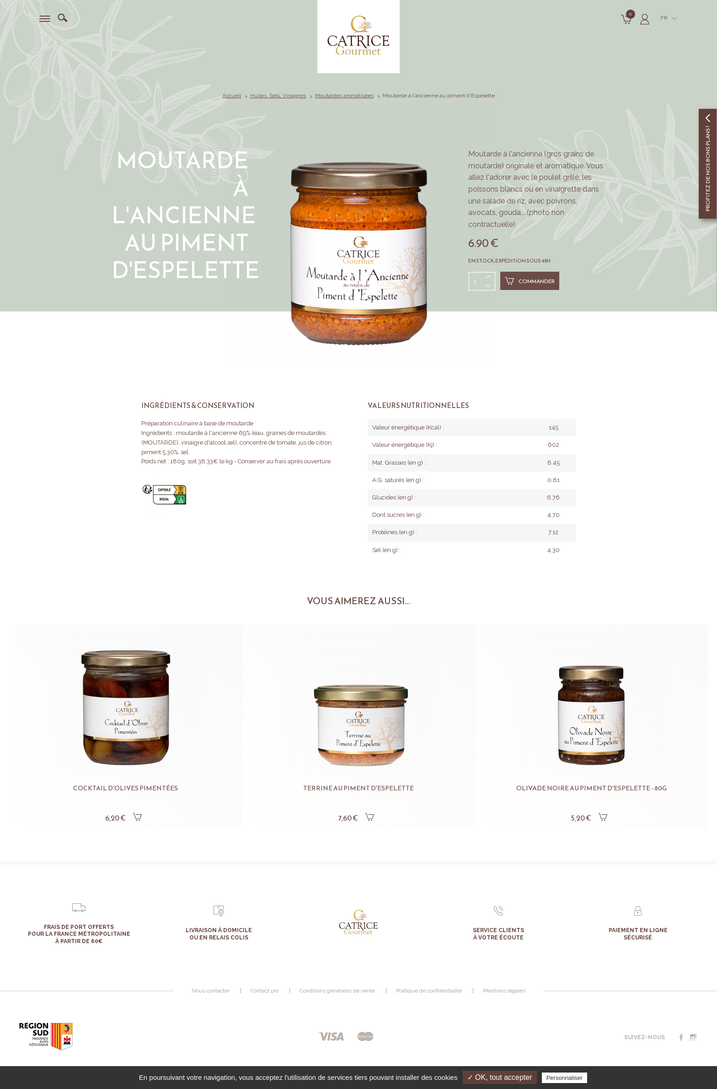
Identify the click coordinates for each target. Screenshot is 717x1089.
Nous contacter (211, 990)
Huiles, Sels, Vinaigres (278, 95)
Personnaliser (564, 1077)
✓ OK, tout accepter (499, 1077)
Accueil (231, 95)
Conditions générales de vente (337, 990)
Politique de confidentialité (429, 990)
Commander (530, 280)
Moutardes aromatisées (344, 95)
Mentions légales (504, 990)
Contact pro (264, 990)
